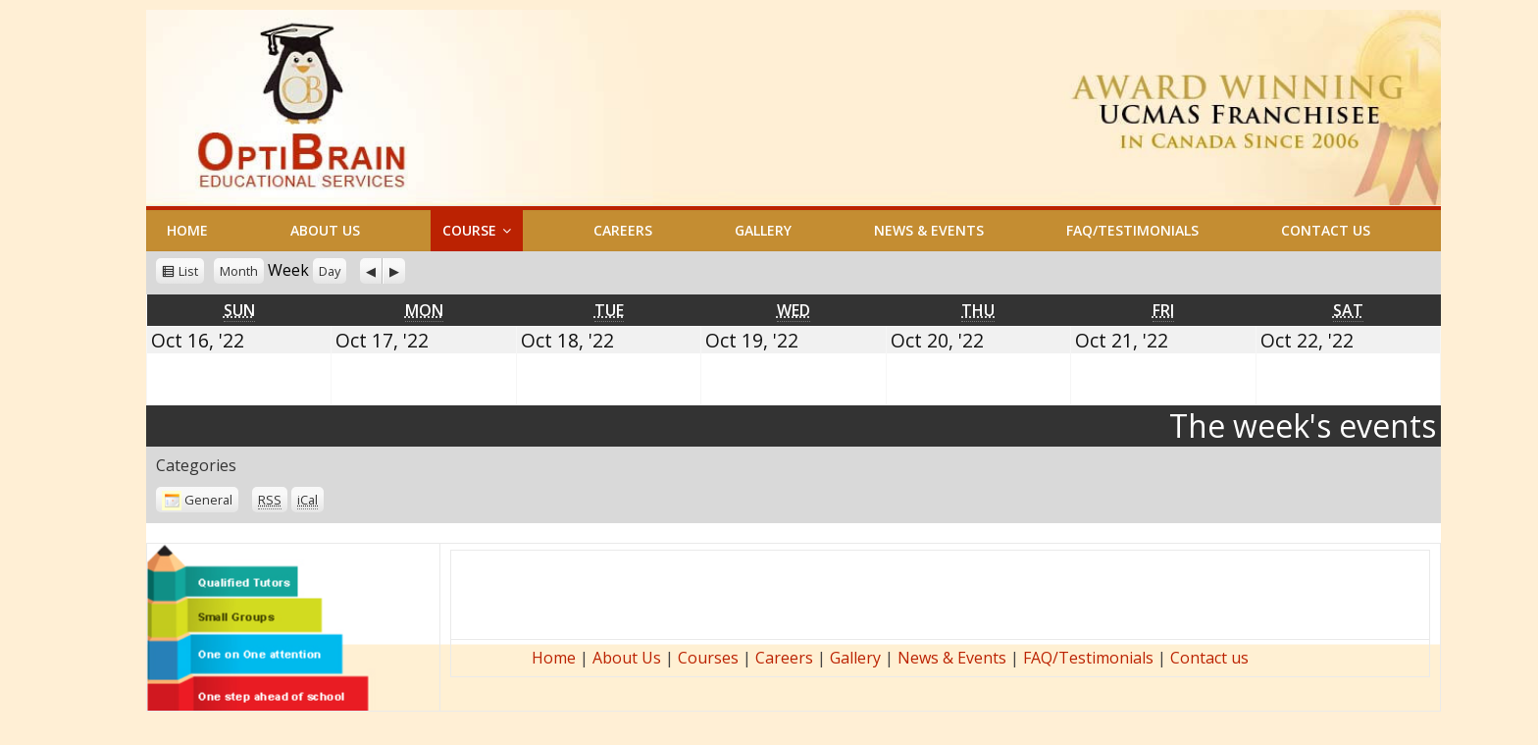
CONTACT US (1325, 230)
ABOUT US (325, 230)
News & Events (951, 657)
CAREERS (622, 230)
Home (554, 657)
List (188, 271)
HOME (187, 230)
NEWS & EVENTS (929, 230)
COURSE (469, 230)
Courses (708, 657)
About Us (626, 657)
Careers (784, 657)
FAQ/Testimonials (1088, 657)
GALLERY (763, 230)
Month (239, 271)
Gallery (855, 657)
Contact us (1209, 657)
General (197, 499)
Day (329, 271)
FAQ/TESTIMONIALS (1132, 230)
